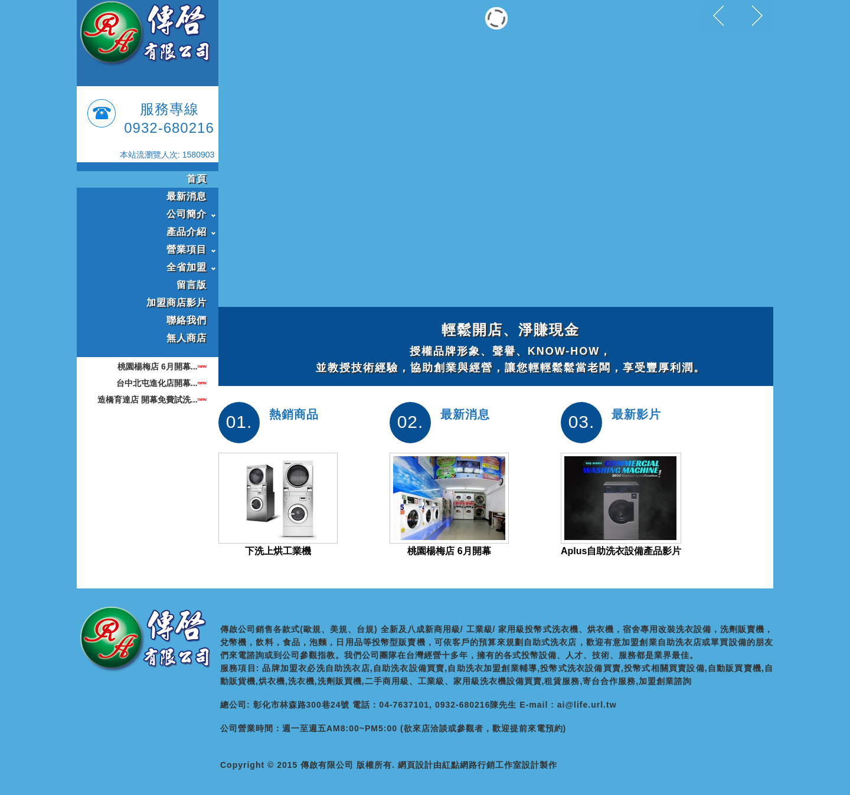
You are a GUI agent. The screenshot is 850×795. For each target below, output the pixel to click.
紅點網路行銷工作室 (482, 765)
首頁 (197, 179)
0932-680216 (169, 128)
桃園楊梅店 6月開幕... (157, 366)
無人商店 (186, 338)
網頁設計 (415, 765)
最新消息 (186, 196)
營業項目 (186, 249)
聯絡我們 (186, 320)
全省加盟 (186, 267)
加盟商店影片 (176, 302)
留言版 (191, 285)
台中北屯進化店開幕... (157, 383)
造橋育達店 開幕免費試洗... (147, 399)
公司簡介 (186, 214)
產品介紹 (186, 232)
